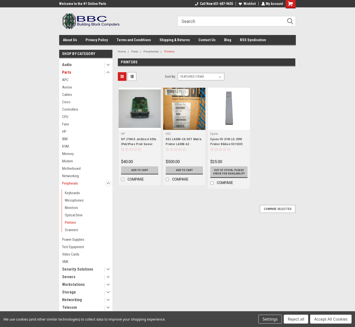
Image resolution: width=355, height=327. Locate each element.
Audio (67, 64)
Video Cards (70, 254)
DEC (168, 134)
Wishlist (246, 4)
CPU (65, 117)
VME (65, 261)
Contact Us (206, 40)
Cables (67, 94)
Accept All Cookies (331, 319)
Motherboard (71, 168)
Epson (214, 134)
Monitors (71, 208)
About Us (70, 40)
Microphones (74, 200)
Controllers (70, 109)
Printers (70, 222)
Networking (70, 176)
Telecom (69, 307)
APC (65, 80)
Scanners (71, 230)
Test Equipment (73, 247)
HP (64, 131)
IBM (65, 139)
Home (122, 51)
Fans (65, 124)
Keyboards (72, 193)
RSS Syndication (253, 40)
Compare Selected (277, 212)
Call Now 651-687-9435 (213, 4)
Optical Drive (74, 215)
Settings (270, 319)
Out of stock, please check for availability (229, 173)
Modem (67, 161)
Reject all (296, 319)
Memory (68, 154)
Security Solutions (77, 269)
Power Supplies (73, 239)
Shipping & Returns (175, 40)
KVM (65, 146)
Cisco (66, 102)
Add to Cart (139, 170)
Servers (68, 277)
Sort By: (170, 76)
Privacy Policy (97, 40)
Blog (227, 40)
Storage (69, 292)
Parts (66, 72)
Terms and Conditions (134, 40)
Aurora (67, 87)
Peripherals (70, 183)
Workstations (73, 284)
